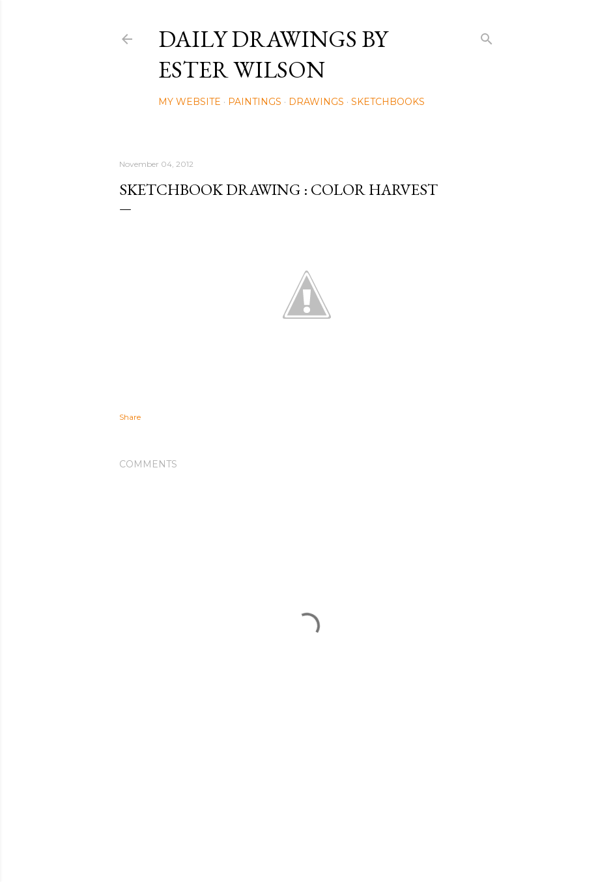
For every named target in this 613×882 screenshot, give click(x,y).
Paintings (254, 102)
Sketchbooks (388, 102)
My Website (189, 102)
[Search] (486, 36)
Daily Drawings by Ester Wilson (273, 54)
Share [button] (130, 417)
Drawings (316, 102)
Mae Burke (341, 844)
